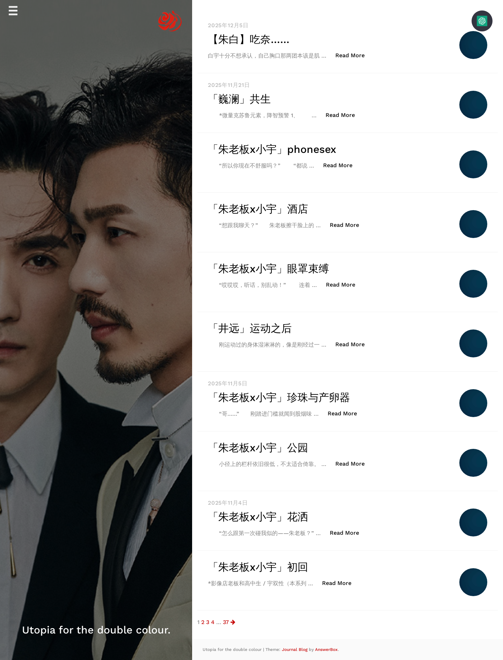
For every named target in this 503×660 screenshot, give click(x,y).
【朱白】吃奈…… (249, 39)
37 (226, 622)
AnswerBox (326, 649)
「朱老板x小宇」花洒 (258, 517)
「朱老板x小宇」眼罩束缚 (268, 268)
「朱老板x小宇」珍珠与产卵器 (279, 397)
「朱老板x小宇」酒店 (258, 209)
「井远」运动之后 (250, 328)
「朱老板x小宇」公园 (258, 448)
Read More (353, 55)
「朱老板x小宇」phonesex (272, 149)
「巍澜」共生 (239, 99)
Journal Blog (295, 649)
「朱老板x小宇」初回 (258, 567)
